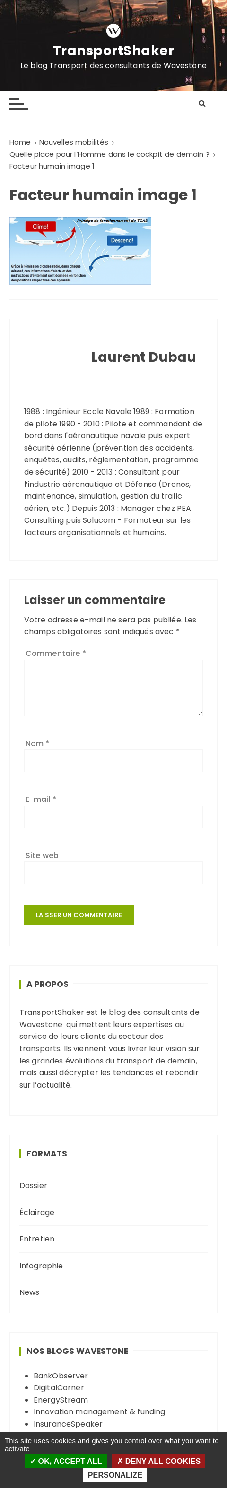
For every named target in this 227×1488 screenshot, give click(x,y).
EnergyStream (61, 1399)
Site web (42, 855)
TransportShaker (114, 51)
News (29, 1292)
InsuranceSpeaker (68, 1424)
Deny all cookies (159, 1461)
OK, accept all (66, 1461)
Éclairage (36, 1212)
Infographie (41, 1265)
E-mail (41, 799)
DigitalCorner (59, 1387)
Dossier (33, 1185)
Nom (38, 743)
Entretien (36, 1238)
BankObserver (61, 1375)
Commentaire (56, 653)
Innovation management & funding (100, 1411)
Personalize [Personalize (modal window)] (115, 1475)
